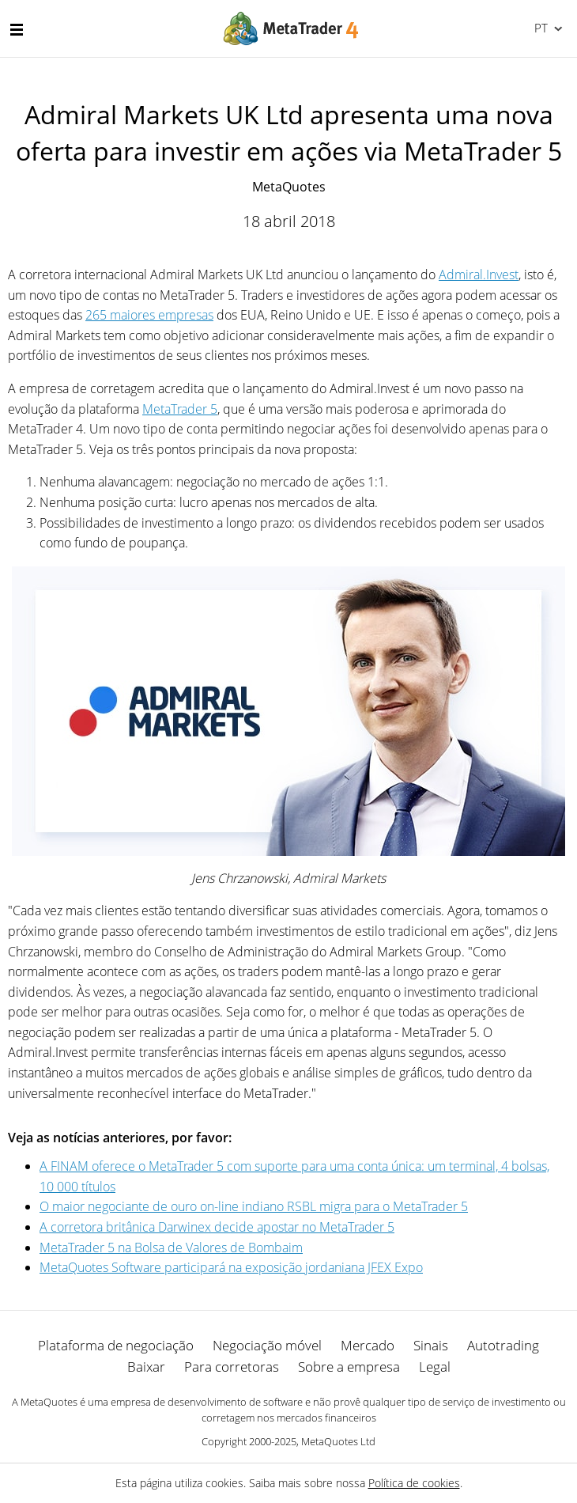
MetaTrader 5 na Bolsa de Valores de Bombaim (171, 1247)
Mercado (367, 1345)
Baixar (146, 1366)
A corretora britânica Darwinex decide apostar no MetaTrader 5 (217, 1227)
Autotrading (503, 1345)
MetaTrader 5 (179, 409)
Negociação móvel (267, 1345)
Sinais (430, 1345)
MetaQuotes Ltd (338, 1441)
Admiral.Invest (479, 274)
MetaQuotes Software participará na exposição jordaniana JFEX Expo (231, 1267)
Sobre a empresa (349, 1366)
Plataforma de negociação (116, 1345)
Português (539, 28)
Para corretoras (231, 1366)
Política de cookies (414, 1482)
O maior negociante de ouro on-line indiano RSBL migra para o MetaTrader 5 (254, 1206)
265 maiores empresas (149, 315)
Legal (435, 1366)
